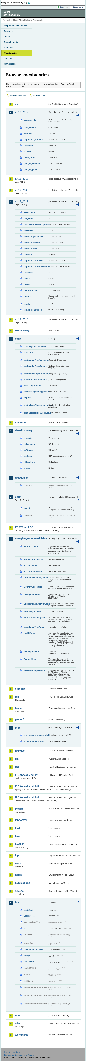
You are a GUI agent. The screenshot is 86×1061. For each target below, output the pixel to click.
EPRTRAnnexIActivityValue (35, 604)
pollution (28, 254)
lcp (17, 855)
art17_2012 (21, 201)
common (20, 422)
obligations (29, 462)
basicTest (28, 910)
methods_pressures (33, 236)
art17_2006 (21, 190)
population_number (33, 139)
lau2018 (19, 844)
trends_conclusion (33, 310)
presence (28, 145)
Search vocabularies (18, 96)
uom (17, 1015)
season (27, 151)
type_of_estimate (32, 163)
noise (18, 874)
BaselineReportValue (34, 559)
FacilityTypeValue (32, 611)
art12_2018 (21, 179)
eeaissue (28, 456)
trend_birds (29, 157)
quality (27, 278)
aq (16, 104)
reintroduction (31, 290)
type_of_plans (30, 169)
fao (17, 696)
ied (17, 767)
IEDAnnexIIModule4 (27, 797)
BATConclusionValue (34, 571)
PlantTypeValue (31, 651)
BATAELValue (30, 565)
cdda (18, 338)
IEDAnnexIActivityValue (35, 617)
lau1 (17, 828)
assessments (30, 212)
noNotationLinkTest (33, 949)
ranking (27, 284)
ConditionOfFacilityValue (35, 577)
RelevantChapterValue (34, 670)
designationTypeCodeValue (35, 373)
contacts (28, 438)
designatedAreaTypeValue (35, 360)
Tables (7, 37)
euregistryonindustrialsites (31, 538)
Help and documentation (15, 26)
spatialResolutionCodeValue (35, 413)
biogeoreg (29, 218)
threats (27, 296)
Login (62, 7)
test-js (27, 955)
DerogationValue (32, 594)
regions (27, 397)
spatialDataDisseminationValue (35, 405)
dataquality (21, 477)
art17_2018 (21, 319)
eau (25, 928)
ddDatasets (29, 444)
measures (28, 230)
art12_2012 (21, 112)
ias (17, 758)
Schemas (8, 47)
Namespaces (10, 64)
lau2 (17, 836)
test (17, 902)
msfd (18, 863)
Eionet (15, 20)
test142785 (29, 962)
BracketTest (29, 916)
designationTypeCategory (35, 366)
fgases (19, 708)
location (28, 133)
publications (22, 883)
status (27, 468)
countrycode (30, 120)
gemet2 (19, 719)
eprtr (18, 497)
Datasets (8, 31)
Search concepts (39, 96)
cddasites (28, 352)
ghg (17, 727)
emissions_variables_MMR (35, 735)
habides (20, 750)
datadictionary (23, 430)
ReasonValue (30, 659)
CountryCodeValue (33, 587)
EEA (16, 2)
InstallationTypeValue (34, 627)
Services (8, 58)
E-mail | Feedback (12, 1052)
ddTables (28, 450)
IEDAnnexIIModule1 (27, 775)
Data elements (11, 42)
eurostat (20, 688)
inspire (19, 808)
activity (27, 508)
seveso (19, 891)
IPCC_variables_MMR (34, 741)
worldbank (21, 1034)
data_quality (30, 127)
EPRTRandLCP (24, 527)
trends (27, 304)
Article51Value (31, 546)
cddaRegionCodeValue (35, 346)
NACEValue (29, 633)
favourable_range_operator (35, 224)
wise (18, 1023)
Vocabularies (10, 53)
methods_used (31, 248)
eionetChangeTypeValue (35, 379)
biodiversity (22, 330)
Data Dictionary (26, 20)
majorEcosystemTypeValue (35, 391)
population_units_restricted (35, 266)
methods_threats (32, 242)
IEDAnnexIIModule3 (27, 786)
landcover (21, 820)
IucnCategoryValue (33, 385)
